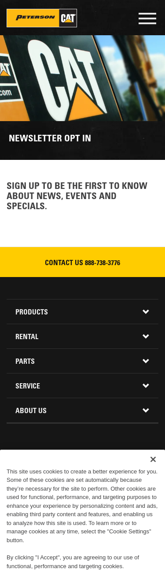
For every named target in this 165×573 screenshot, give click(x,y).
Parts (25, 362)
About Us (31, 411)
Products (31, 312)
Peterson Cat (42, 18)
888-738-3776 (102, 263)
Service (27, 386)
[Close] (153, 467)
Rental (26, 337)
